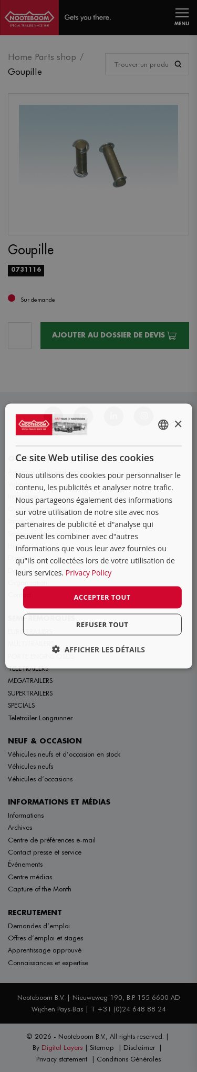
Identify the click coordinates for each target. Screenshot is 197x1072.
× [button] (178, 424)
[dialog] (98, 536)
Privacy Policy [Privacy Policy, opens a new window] (88, 573)
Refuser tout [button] (102, 624)
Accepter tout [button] (102, 597)
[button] (98, 649)
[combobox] (163, 425)
